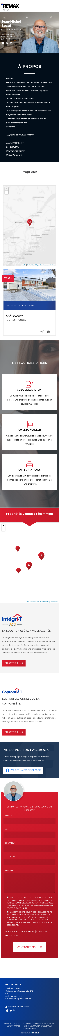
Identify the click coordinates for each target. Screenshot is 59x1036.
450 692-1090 (9, 36)
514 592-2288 (8, 34)
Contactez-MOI (29, 947)
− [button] (6, 192)
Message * (9, 871)
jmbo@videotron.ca (9, 39)
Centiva (35, 1033)
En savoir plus (14, 663)
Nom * (7, 829)
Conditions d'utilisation (31, 1027)
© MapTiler (30, 265)
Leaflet (24, 265)
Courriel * (10, 843)
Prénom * (9, 815)
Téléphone (10, 857)
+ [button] (6, 188)
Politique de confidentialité (19, 932)
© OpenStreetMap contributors (45, 265)
